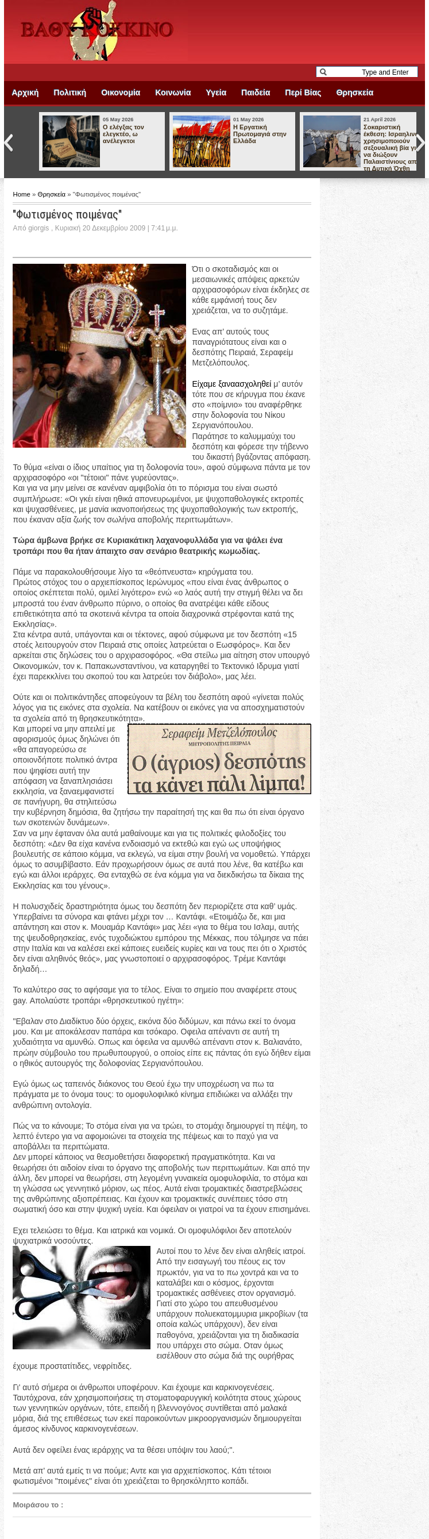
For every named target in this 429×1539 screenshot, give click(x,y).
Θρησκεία (355, 92)
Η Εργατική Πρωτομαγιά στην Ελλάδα (260, 134)
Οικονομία (120, 92)
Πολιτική (70, 92)
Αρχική (24, 92)
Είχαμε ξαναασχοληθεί (231, 383)
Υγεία (216, 92)
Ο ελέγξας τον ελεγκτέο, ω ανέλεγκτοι (123, 134)
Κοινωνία (173, 92)
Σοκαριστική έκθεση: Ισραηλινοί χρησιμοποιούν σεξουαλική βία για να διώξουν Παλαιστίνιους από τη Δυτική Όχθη (392, 148)
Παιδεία (255, 92)
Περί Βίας (303, 92)
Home (22, 194)
